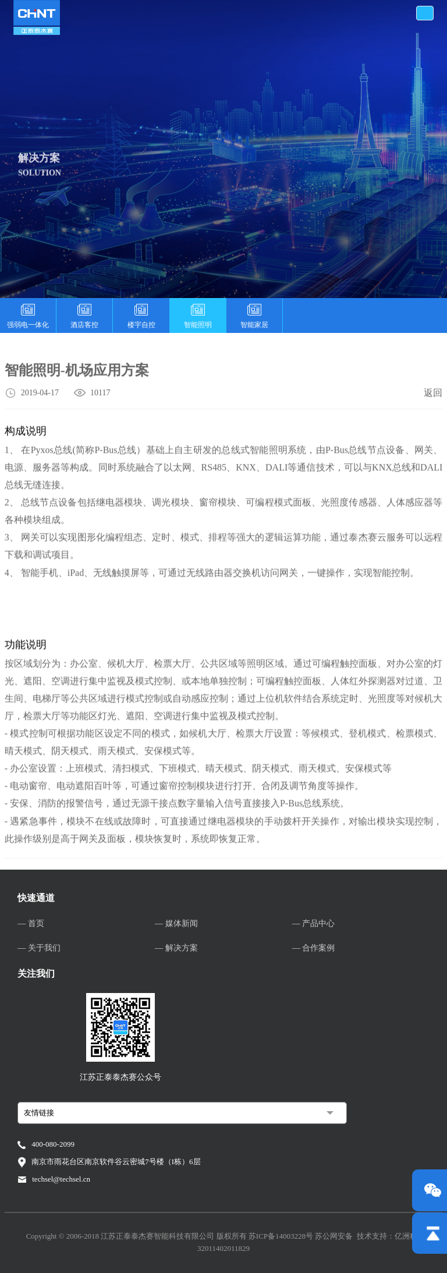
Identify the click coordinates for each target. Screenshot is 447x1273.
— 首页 (30, 923)
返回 (433, 394)
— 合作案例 (313, 948)
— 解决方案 (176, 948)
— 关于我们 (39, 948)
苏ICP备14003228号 (282, 1236)
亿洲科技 (410, 1236)
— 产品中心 (313, 923)
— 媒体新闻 (176, 923)
